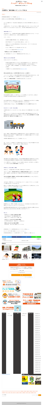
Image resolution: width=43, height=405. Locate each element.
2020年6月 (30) (37, 367)
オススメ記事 (10, 315)
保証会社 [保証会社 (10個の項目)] (31, 391)
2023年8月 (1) (37, 313)
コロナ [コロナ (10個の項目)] (3, 391)
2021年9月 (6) (37, 341)
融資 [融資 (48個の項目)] (29, 392)
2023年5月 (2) (37, 319)
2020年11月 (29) (38, 358)
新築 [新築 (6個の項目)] (13, 392)
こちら (19, 16)
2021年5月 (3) (37, 347)
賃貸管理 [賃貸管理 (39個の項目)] (32, 392)
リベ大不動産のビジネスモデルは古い (7, 240)
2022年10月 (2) (37, 326)
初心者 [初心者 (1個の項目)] (36, 391)
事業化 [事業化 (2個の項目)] (22, 391)
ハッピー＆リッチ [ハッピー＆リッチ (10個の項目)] (11, 391)
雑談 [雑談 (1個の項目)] (35, 392)
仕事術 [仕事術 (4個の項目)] (25, 391)
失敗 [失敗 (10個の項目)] (9, 392)
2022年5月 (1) (37, 332)
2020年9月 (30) (37, 362)
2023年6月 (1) (37, 317)
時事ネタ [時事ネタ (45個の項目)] (21, 392)
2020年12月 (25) (38, 356)
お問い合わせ (24, 313)
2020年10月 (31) (38, 360)
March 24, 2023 (24, 68)
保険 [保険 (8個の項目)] (33, 391)
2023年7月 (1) (37, 315)
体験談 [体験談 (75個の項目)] (28, 391)
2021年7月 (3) (37, 345)
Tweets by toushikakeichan (6, 374)
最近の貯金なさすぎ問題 (25, 240)
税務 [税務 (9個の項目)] (26, 392)
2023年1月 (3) (37, 324)
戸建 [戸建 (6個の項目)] (11, 392)
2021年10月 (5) (37, 339)
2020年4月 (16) (37, 371)
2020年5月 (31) (37, 369)
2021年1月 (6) (37, 354)
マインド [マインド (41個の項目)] (15, 391)
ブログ (9, 313)
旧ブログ (23, 315)
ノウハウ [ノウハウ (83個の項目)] (6, 391)
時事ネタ (3, 14)
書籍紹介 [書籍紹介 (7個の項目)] (24, 392)
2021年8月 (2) (37, 343)
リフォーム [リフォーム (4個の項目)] (18, 391)
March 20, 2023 (20, 49)
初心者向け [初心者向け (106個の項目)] (3, 392)
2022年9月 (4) (37, 328)
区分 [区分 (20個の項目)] (6, 392)
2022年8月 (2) (37, 330)
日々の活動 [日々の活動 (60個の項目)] (17, 392)
